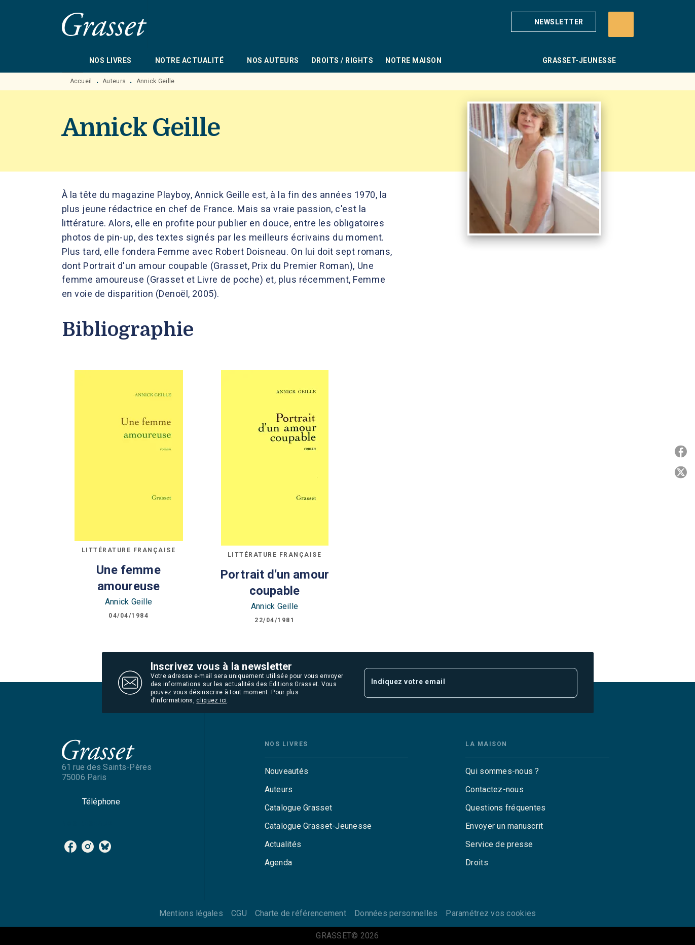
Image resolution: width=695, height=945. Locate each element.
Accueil (81, 81)
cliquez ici (211, 700)
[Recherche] (621, 24)
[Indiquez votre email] (458, 682)
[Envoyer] (565, 682)
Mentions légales (191, 913)
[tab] (72, 60)
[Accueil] (104, 24)
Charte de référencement (300, 913)
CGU (239, 913)
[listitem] (70, 846)
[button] (553, 22)
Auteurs (114, 81)
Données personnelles (395, 913)
